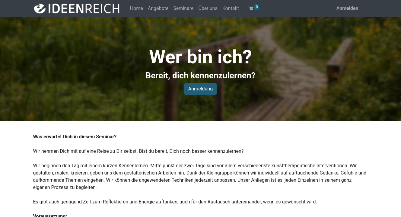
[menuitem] (136, 8)
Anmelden (347, 8)
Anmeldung (200, 89)
